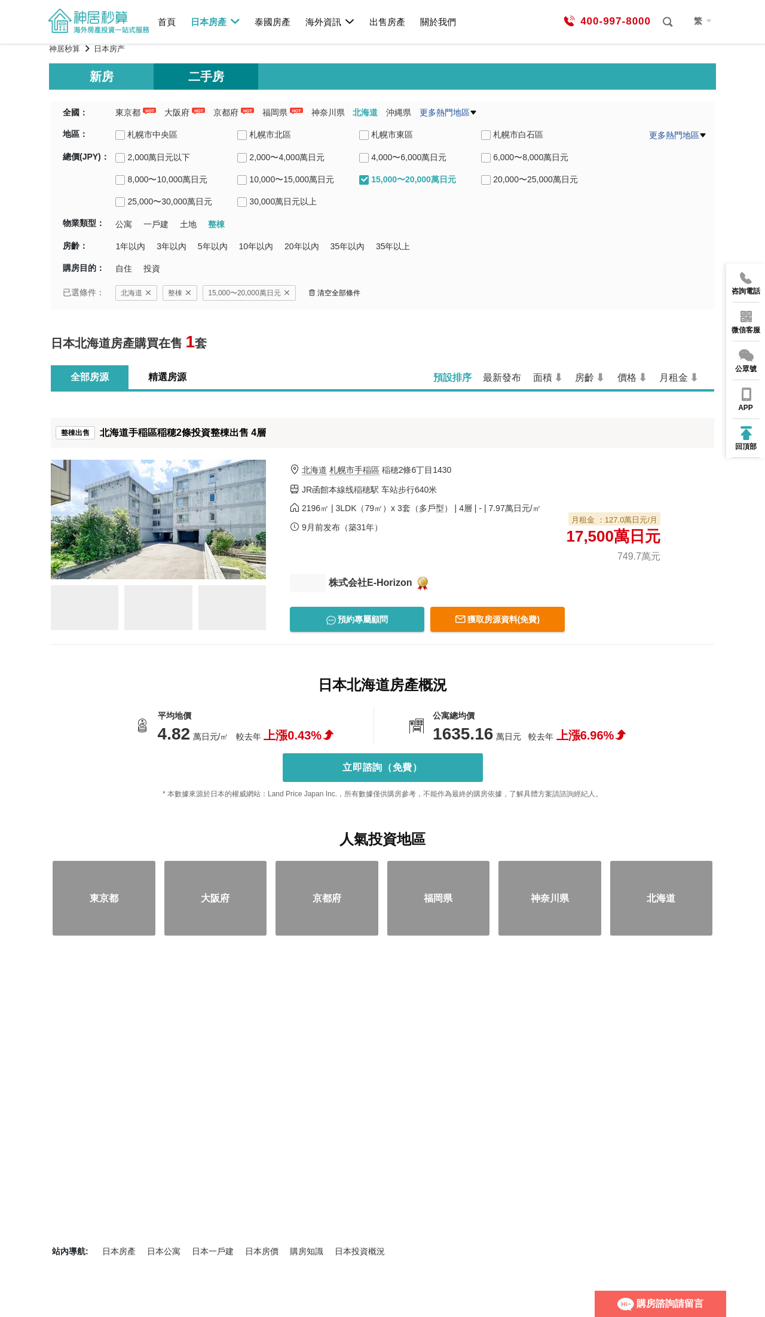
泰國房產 (272, 21)
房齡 (584, 377)
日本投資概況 (360, 1251)
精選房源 (167, 377)
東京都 (127, 112)
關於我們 (438, 21)
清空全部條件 (334, 293)
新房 (102, 76)
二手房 (206, 76)
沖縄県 (398, 112)
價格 (627, 377)
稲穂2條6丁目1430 (377, 470)
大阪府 (176, 112)
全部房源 (90, 377)
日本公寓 (163, 1251)
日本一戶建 (213, 1251)
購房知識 (306, 1251)
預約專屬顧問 (357, 620)
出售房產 (387, 21)
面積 (542, 377)
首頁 (167, 21)
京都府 (225, 112)
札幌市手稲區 (354, 470)
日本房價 (262, 1251)
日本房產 (215, 21)
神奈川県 (328, 112)
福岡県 (274, 112)
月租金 (673, 377)
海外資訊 (330, 21)
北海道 (365, 112)
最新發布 (502, 377)
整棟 (180, 293)
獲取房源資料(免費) (497, 619)
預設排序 (452, 377)
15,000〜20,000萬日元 (249, 293)
